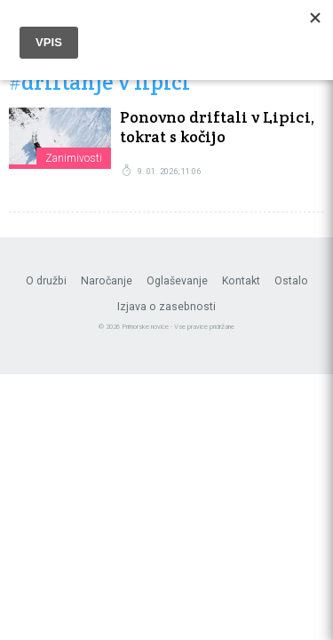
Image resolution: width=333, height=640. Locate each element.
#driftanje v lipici (99, 83)
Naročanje (106, 281)
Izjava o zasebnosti (166, 306)
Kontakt (241, 281)
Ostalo (291, 281)
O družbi (46, 281)
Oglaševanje (177, 281)
